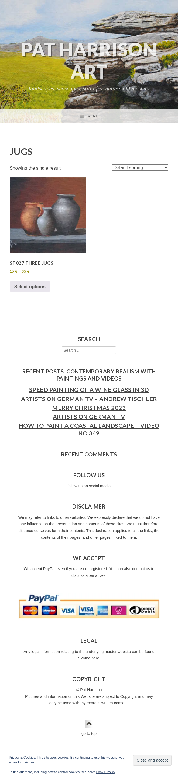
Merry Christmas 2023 (89, 407)
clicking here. (89, 658)
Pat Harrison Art (89, 60)
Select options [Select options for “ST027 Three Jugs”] (30, 286)
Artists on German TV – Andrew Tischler (89, 398)
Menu (93, 116)
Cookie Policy (105, 772)
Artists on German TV (89, 416)
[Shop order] (140, 167)
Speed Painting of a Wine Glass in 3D (89, 389)
